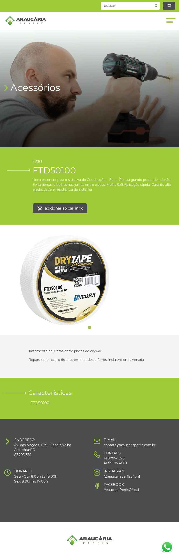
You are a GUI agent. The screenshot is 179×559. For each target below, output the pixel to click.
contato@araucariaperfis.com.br (129, 445)
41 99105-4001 (115, 463)
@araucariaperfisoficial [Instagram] (122, 476)
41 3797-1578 (114, 458)
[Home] (25, 21)
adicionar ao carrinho (59, 208)
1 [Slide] (89, 327)
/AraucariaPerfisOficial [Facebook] (121, 490)
